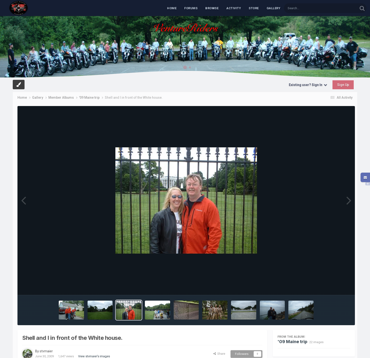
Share (219, 353)
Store (254, 8)
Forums (191, 8)
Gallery (274, 8)
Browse (212, 8)
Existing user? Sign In (308, 85)
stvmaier (46, 351)
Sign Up (343, 85)
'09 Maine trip (292, 341)
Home (172, 8)
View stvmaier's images (94, 356)
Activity (233, 8)
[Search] (308, 8)
